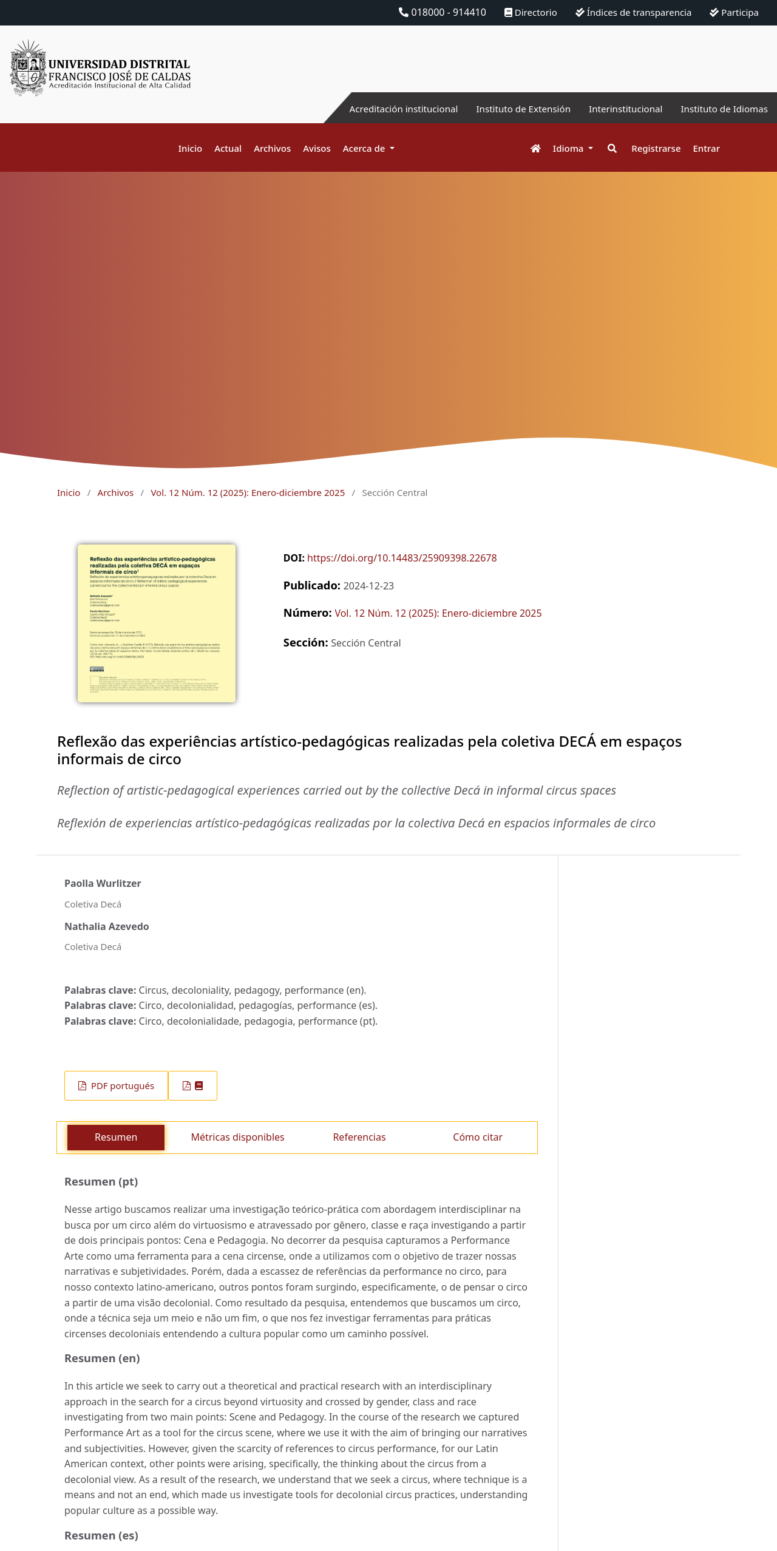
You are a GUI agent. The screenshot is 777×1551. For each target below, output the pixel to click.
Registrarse (655, 148)
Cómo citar (478, 1137)
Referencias (359, 1137)
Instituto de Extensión (511, 108)
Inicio (190, 148)
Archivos (272, 148)
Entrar (706, 148)
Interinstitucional (618, 108)
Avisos (317, 148)
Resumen (116, 1137)
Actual (228, 148)
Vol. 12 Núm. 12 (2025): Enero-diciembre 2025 (248, 492)
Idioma (569, 148)
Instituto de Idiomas (722, 108)
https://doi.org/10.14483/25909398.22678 (402, 558)
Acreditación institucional (385, 108)
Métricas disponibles (237, 1137)
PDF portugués (121, 1085)
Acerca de (365, 148)
